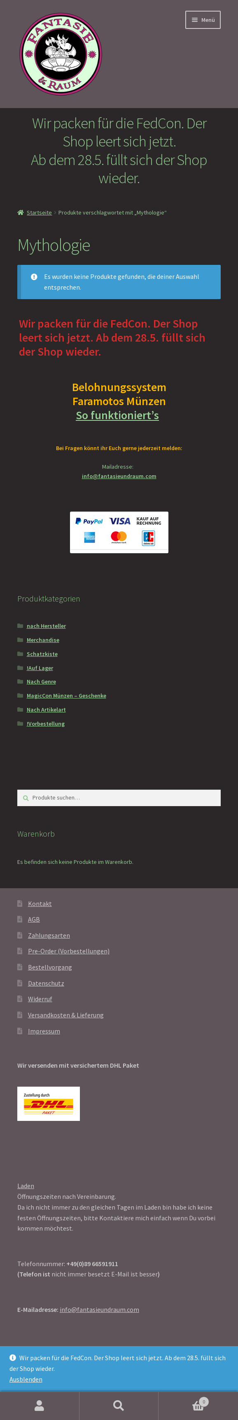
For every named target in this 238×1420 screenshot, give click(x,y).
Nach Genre (41, 681)
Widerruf (40, 999)
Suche (119, 1406)
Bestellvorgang (50, 967)
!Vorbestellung (46, 723)
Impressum (44, 1031)
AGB (34, 919)
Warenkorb (184, 1400)
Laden (25, 1186)
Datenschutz (46, 983)
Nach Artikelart (46, 709)
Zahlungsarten (49, 935)
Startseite (39, 212)
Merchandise (43, 640)
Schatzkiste (42, 654)
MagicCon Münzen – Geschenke (66, 695)
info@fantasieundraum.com (119, 476)
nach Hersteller (46, 626)
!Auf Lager (40, 668)
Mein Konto (39, 1406)
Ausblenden (25, 1379)
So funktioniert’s (119, 415)
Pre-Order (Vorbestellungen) (69, 951)
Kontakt (40, 903)
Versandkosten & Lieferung (66, 1015)
